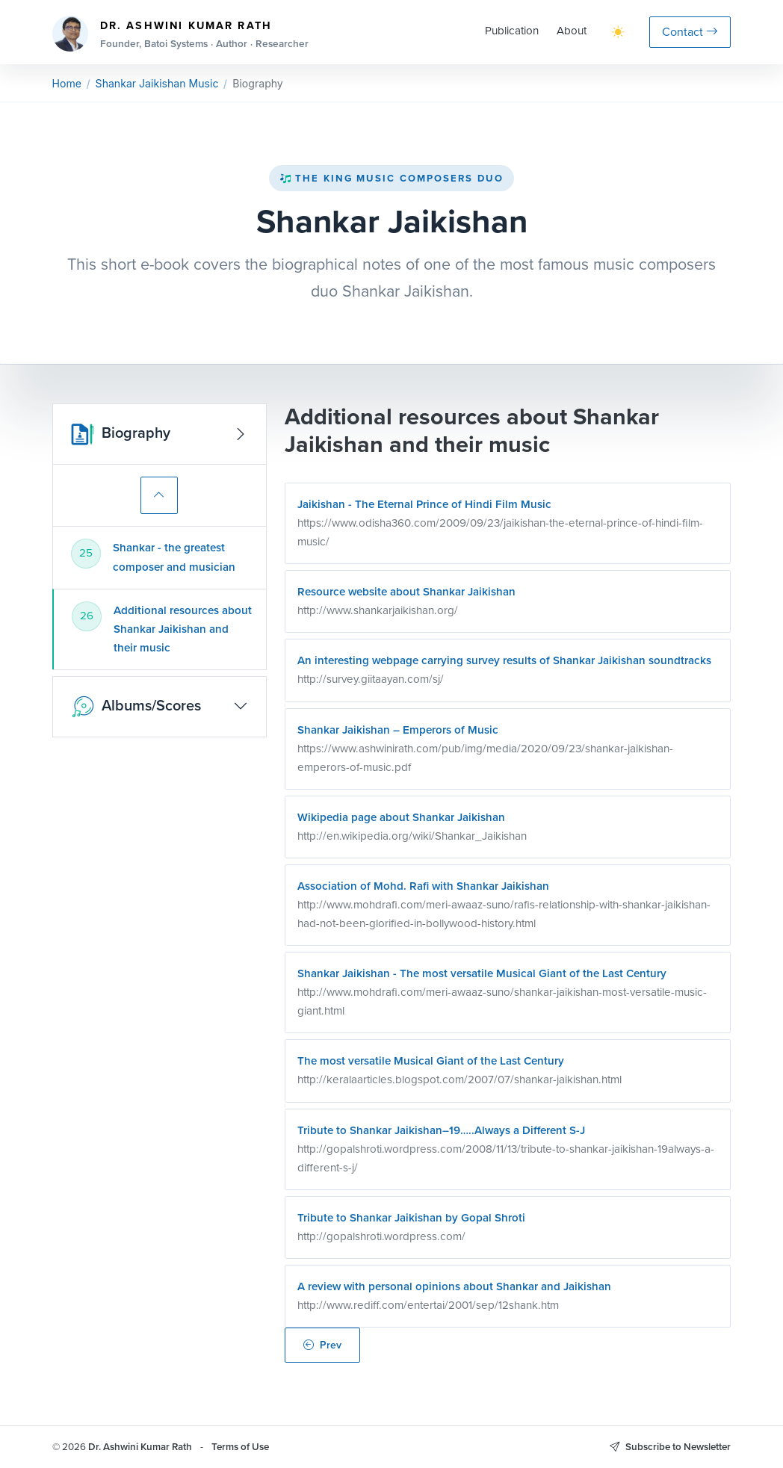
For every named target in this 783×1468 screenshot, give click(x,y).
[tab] (159, 557)
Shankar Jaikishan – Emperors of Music (397, 730)
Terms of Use (240, 1446)
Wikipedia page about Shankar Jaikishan (401, 817)
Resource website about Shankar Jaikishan (406, 591)
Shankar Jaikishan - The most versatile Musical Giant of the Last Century (481, 973)
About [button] (572, 30)
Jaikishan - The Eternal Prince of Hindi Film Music (424, 504)
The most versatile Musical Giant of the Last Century (430, 1061)
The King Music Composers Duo (391, 178)
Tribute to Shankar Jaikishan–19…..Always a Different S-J (441, 1130)
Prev (322, 1345)
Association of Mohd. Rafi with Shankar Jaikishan (423, 886)
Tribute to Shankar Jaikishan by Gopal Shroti (411, 1218)
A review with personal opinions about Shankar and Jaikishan (454, 1286)
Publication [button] (512, 30)
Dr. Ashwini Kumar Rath (140, 1446)
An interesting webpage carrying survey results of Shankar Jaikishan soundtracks (504, 660)
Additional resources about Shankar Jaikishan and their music (183, 629)
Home (66, 83)
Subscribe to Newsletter (670, 1446)
